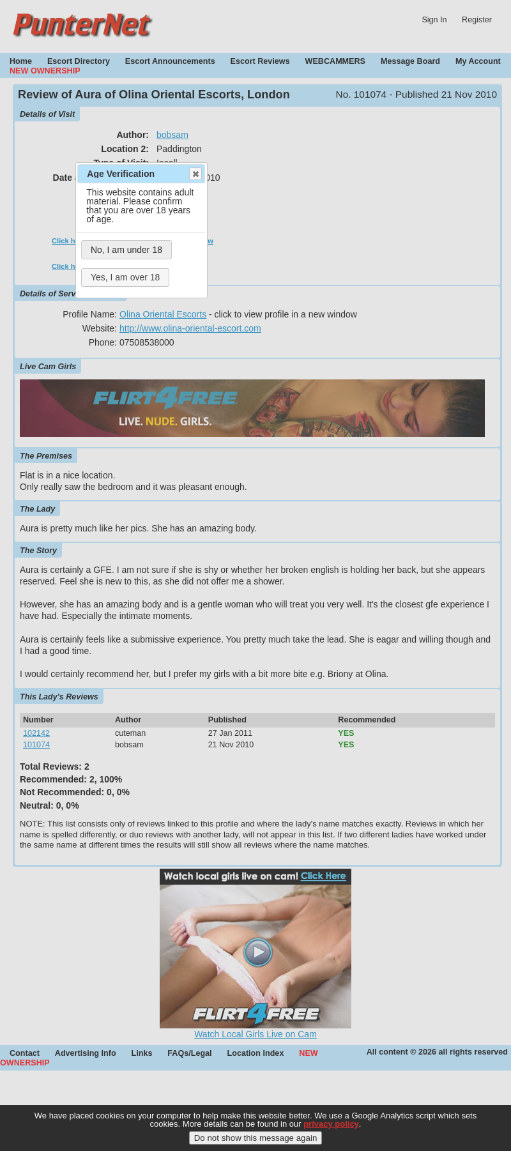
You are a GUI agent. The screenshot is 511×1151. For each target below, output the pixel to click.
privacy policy (331, 1133)
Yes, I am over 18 (125, 277)
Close (195, 174)
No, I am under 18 (126, 250)
